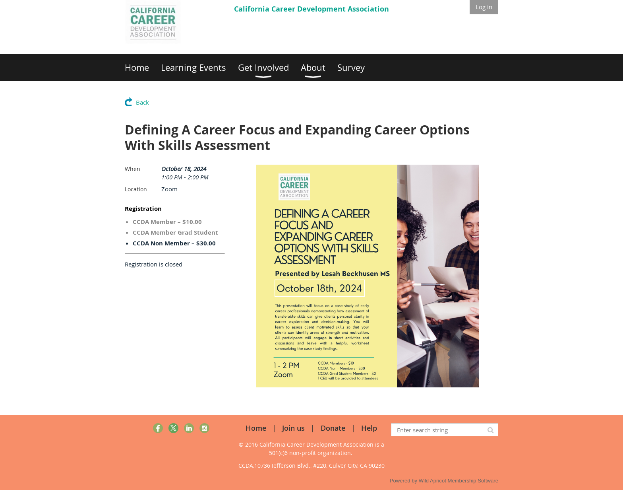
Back (142, 102)
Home (256, 428)
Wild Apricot (432, 481)
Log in (484, 7)
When (132, 169)
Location (136, 189)
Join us (293, 428)
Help (369, 428)
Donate (333, 428)
